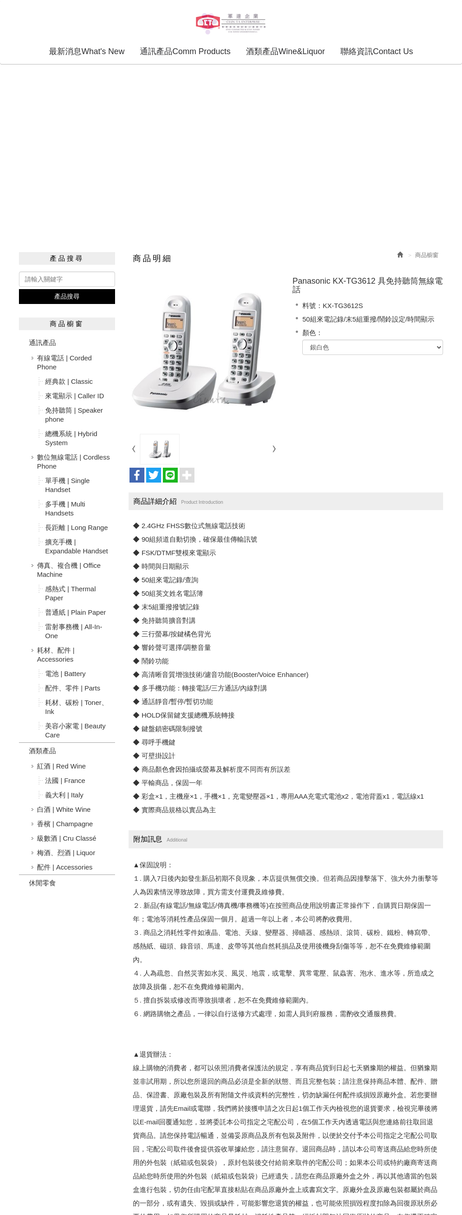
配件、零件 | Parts (72, 687)
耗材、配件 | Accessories (55, 654)
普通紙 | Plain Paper (75, 612)
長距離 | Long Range (76, 527)
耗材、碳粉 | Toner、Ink (76, 706)
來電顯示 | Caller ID (74, 395)
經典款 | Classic (69, 381)
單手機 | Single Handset (67, 484)
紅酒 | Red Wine (61, 765)
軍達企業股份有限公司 (231, 23)
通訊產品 (42, 342)
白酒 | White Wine (64, 809)
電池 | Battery (65, 673)
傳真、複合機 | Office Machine (69, 569)
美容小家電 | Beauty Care (75, 730)
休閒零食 (42, 882)
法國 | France (65, 780)
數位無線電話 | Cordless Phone (73, 461)
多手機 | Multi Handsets (65, 508)
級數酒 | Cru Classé (66, 838)
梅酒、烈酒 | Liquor (66, 852)
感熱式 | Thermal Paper (70, 592)
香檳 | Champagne (65, 823)
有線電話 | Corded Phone (64, 362)
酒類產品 (42, 750)
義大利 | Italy (64, 794)
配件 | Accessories (64, 866)
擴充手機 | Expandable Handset (76, 546)
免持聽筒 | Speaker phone (74, 414)
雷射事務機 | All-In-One (73, 630)
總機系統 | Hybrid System (71, 437)
